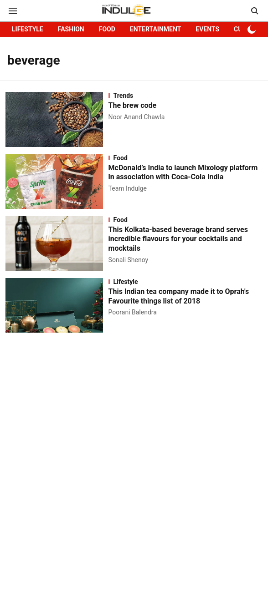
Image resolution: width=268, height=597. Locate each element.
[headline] (185, 106)
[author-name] (138, 117)
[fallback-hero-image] (56, 119)
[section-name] (185, 95)
